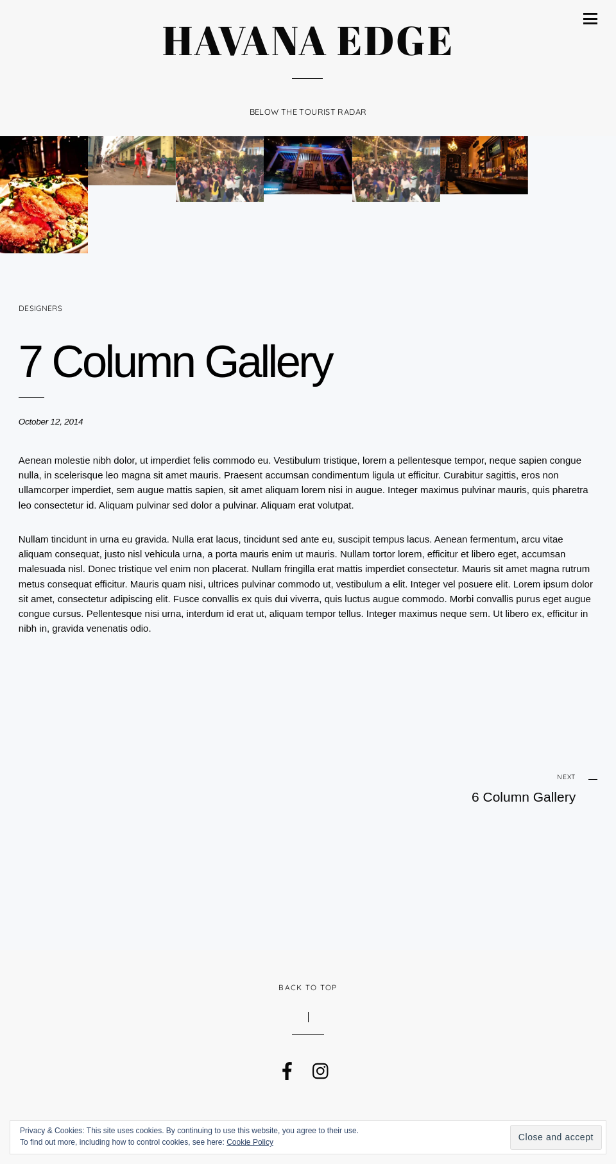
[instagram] (320, 1068)
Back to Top (307, 987)
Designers (40, 308)
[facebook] (286, 1068)
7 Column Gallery (175, 361)
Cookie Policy (250, 1142)
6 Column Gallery (479, 788)
